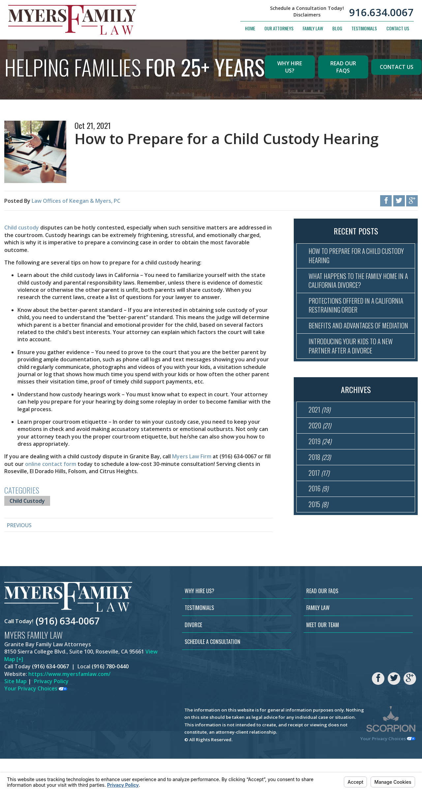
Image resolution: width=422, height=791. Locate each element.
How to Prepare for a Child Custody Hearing (348, 257)
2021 (321, 432)
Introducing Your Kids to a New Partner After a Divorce (355, 366)
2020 (321, 449)
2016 (319, 519)
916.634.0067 (381, 13)
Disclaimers (306, 15)
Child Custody (27, 500)
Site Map (15, 713)
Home (250, 28)
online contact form (50, 464)
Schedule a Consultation (212, 674)
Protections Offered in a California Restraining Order (352, 312)
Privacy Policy (51, 713)
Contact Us (397, 28)
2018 (321, 484)
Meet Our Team (322, 657)
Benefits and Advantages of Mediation (349, 339)
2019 (321, 467)
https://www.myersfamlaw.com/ (69, 706)
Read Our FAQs (343, 67)
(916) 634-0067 (68, 653)
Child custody (21, 227)
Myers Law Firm (191, 456)
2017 (320, 502)
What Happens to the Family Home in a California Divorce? (357, 284)
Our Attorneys (278, 28)
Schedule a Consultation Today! (307, 9)
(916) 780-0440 (110, 698)
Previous (19, 525)
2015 (319, 537)
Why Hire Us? (289, 67)
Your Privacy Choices (35, 720)
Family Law (313, 28)
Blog (337, 28)
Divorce (193, 657)
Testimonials (364, 28)
